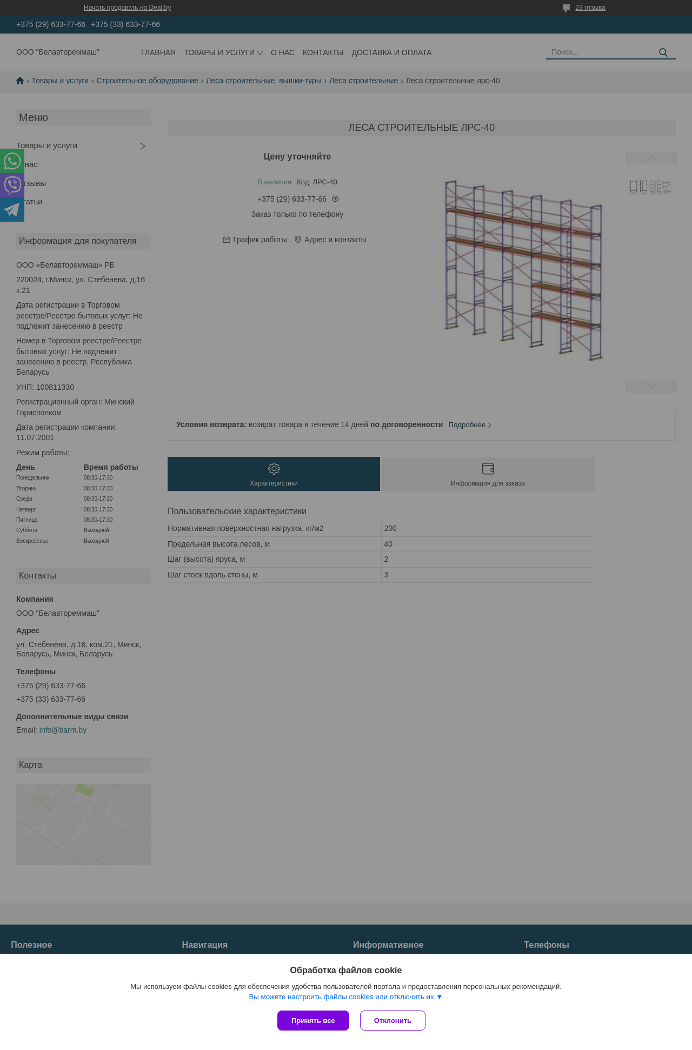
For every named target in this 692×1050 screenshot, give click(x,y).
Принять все (313, 1020)
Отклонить (392, 1020)
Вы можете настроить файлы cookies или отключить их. (342, 997)
